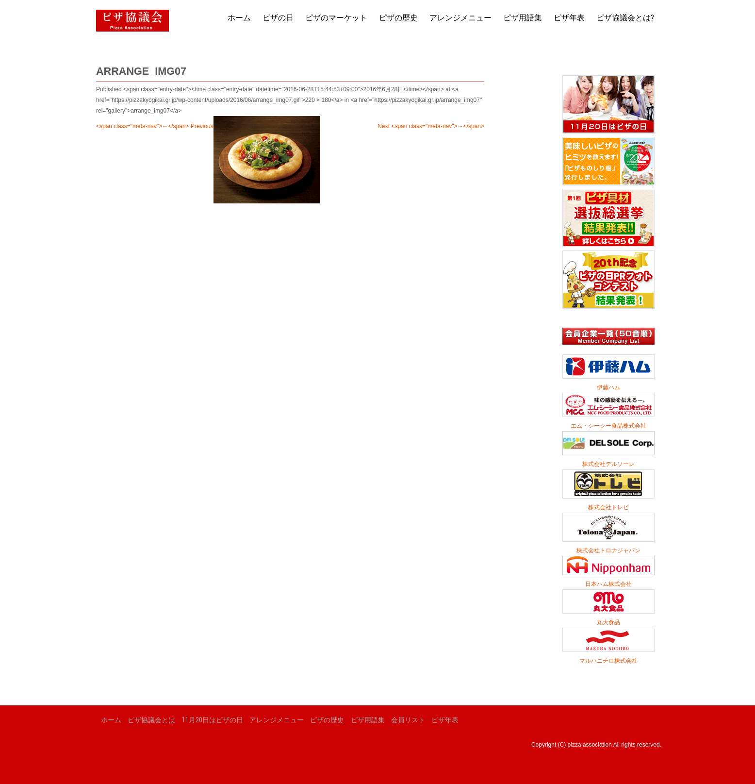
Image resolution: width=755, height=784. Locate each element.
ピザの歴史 (398, 17)
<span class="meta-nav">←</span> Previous (154, 126)
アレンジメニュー (460, 17)
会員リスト (408, 720)
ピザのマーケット (336, 17)
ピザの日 (278, 17)
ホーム (239, 17)
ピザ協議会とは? (625, 17)
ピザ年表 (569, 17)
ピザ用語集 (522, 17)
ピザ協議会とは (151, 720)
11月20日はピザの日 (212, 720)
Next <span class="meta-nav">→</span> (431, 126)
